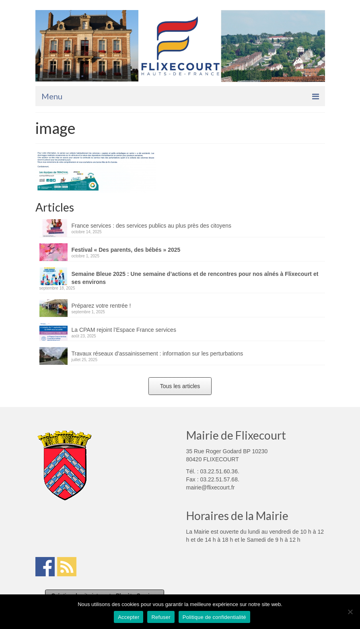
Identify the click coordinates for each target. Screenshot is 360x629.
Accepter (128, 617)
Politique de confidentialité (214, 617)
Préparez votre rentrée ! (101, 305)
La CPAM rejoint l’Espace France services (124, 330)
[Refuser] (350, 612)
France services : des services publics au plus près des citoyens (152, 225)
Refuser (160, 617)
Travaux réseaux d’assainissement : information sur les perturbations (157, 353)
